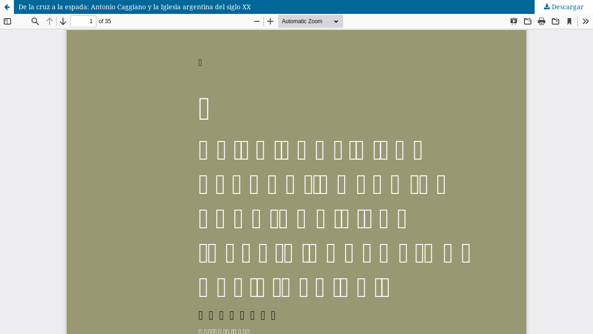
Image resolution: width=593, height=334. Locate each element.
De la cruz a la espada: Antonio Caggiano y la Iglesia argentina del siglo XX (135, 6)
